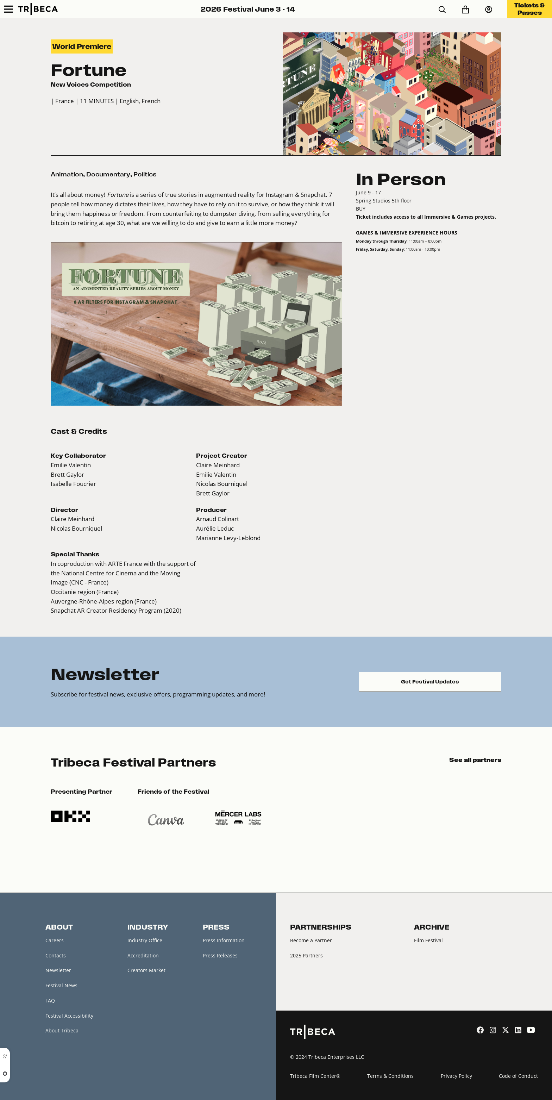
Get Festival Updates (430, 682)
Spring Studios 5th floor (384, 200)
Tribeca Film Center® (315, 1076)
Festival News (61, 985)
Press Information (224, 940)
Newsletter (58, 970)
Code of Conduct (518, 1076)
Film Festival (428, 940)
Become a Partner (311, 940)
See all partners (475, 760)
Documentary (108, 174)
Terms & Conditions (390, 1076)
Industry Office (144, 940)
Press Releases (220, 955)
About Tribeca (62, 1030)
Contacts (55, 955)
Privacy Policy (456, 1076)
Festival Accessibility (69, 1015)
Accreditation (143, 955)
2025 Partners (306, 955)
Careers (54, 940)
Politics (145, 174)
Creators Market (146, 970)
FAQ (50, 1000)
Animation (67, 174)
